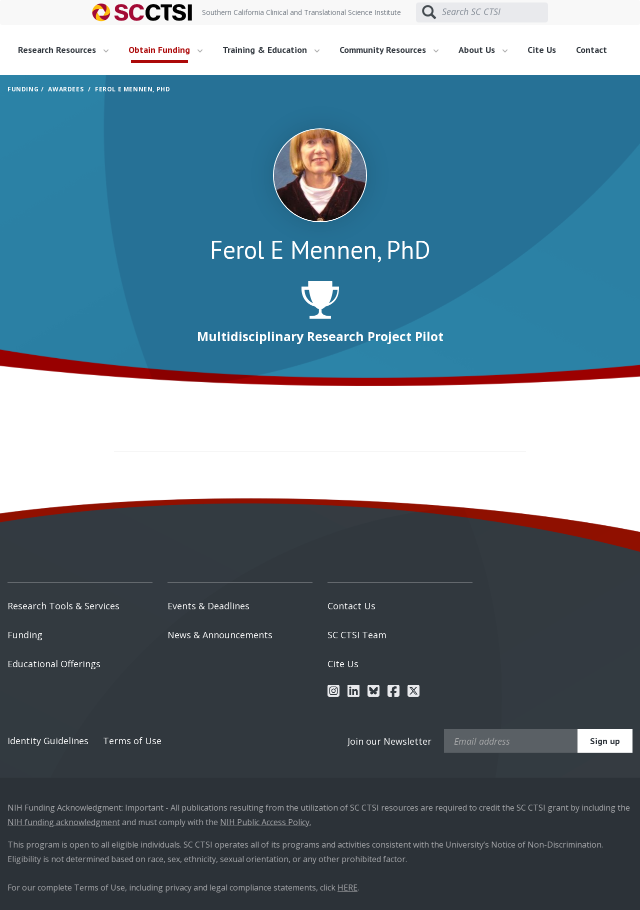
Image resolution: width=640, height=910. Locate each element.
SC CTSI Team (357, 635)
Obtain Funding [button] (165, 49)
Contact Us (352, 606)
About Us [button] (483, 49)
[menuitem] (67, 50)
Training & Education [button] (271, 49)
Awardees (66, 89)
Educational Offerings (54, 664)
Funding (23, 89)
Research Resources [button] (63, 49)
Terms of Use (132, 741)
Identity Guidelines (48, 741)
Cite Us (542, 49)
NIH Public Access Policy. (265, 822)
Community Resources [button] (389, 49)
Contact (591, 49)
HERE (348, 887)
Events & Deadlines (209, 606)
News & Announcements (220, 635)
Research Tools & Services (64, 606)
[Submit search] (429, 12)
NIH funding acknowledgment (64, 822)
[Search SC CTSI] (495, 11)
